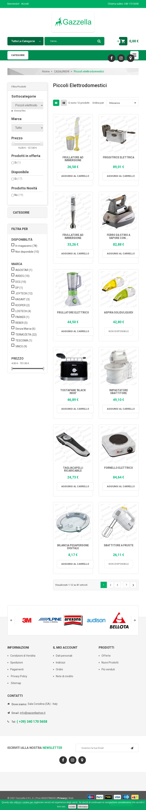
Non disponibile (27, 251)
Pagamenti (17, 669)
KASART (22, 299)
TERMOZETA (26, 334)
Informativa (83, 807)
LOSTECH (23, 311)
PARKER (22, 317)
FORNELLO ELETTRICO (118, 467)
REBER (21, 322)
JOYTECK (24, 293)
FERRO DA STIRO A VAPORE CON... (118, 236)
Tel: (14, 721)
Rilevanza (123, 103)
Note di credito (64, 676)
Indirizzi (60, 662)
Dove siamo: (19, 704)
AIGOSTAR (23, 270)
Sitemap (15, 683)
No (18, 194)
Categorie (18, 55)
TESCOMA (23, 340)
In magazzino (26, 245)
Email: (15, 713)
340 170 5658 (131, 3)
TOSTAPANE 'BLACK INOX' (73, 392)
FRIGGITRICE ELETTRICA (118, 157)
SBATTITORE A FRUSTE (118, 545)
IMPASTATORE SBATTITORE (118, 392)
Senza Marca (25, 328)
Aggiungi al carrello (75, 176)
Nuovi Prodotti (110, 662)
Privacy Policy (18, 676)
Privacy (62, 798)
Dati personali (64, 655)
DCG (20, 281)
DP (19, 287)
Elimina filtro (19, 111)
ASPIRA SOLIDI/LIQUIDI (118, 312)
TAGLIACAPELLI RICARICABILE (73, 469)
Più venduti (108, 669)
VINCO (21, 346)
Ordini (59, 669)
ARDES (22, 275)
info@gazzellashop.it (32, 712)
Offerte (106, 655)
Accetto (72, 807)
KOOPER (22, 305)
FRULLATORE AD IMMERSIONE (73, 159)
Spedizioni (16, 662)
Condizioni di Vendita (22, 655)
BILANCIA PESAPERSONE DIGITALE (73, 547)
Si (17, 162)
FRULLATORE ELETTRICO (73, 312)
